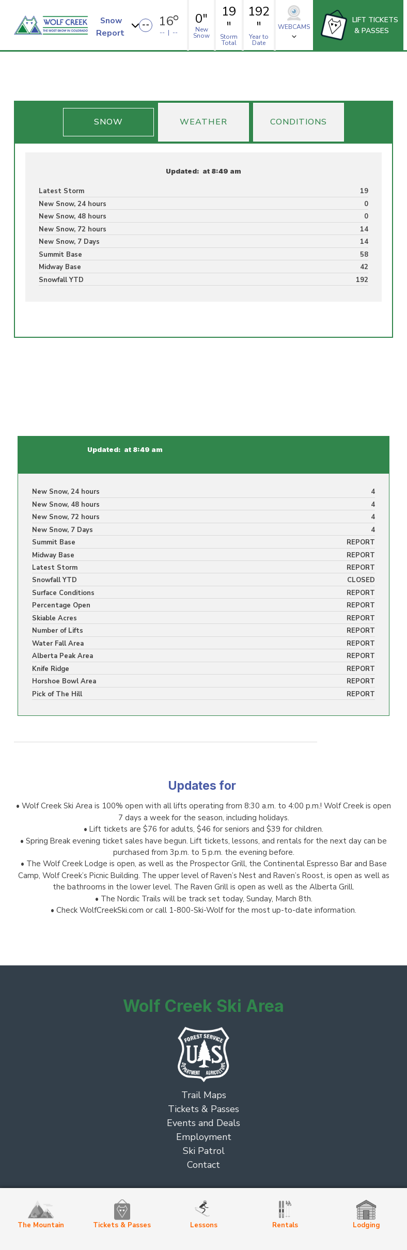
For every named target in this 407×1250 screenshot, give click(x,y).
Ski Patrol (204, 1151)
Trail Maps (203, 1095)
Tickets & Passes (203, 1109)
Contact (203, 1165)
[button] (119, 25)
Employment (203, 1137)
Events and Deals (203, 1123)
